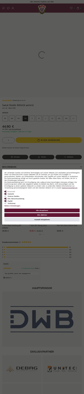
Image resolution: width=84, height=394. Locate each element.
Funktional (11, 203)
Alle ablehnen (42, 215)
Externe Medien (13, 196)
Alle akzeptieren (42, 210)
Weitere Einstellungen (12, 206)
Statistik (11, 194)
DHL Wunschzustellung (16, 199)
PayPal (10, 201)
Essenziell (11, 191)
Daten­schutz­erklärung (69, 188)
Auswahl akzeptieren (42, 219)
